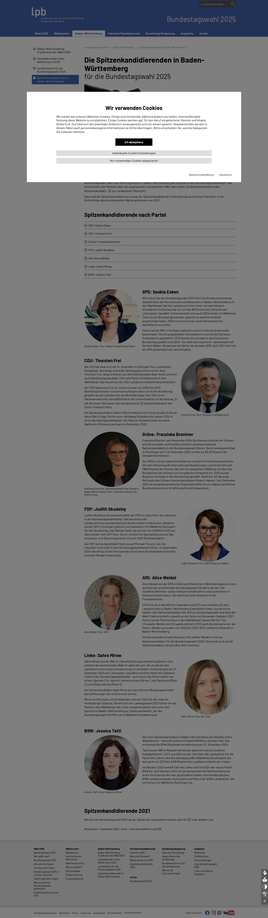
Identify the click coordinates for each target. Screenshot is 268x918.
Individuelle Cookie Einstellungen (134, 153)
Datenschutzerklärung (201, 174)
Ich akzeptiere (134, 142)
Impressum (225, 174)
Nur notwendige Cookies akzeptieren (134, 160)
